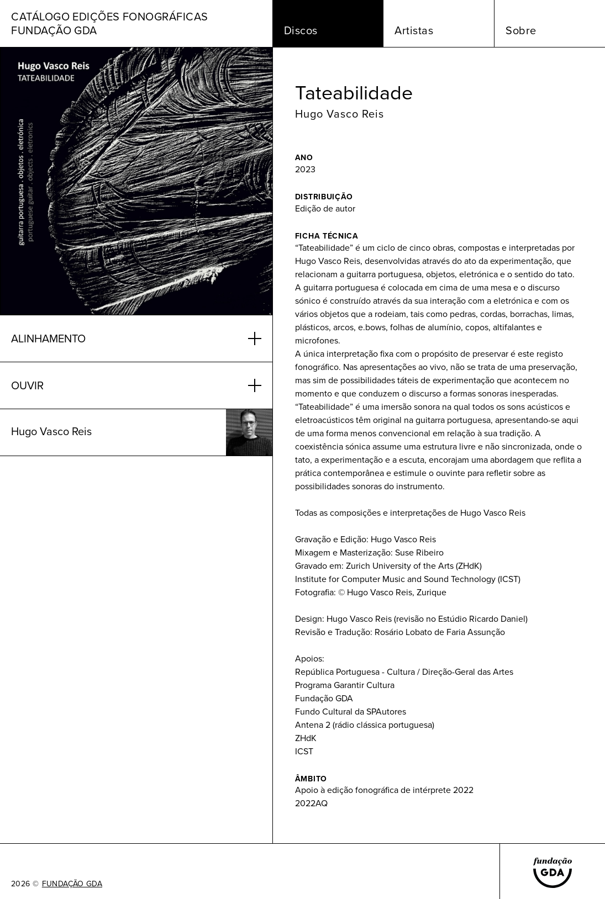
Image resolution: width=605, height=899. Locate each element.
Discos (301, 30)
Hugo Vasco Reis (339, 113)
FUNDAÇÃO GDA (72, 884)
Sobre (521, 30)
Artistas (413, 30)
